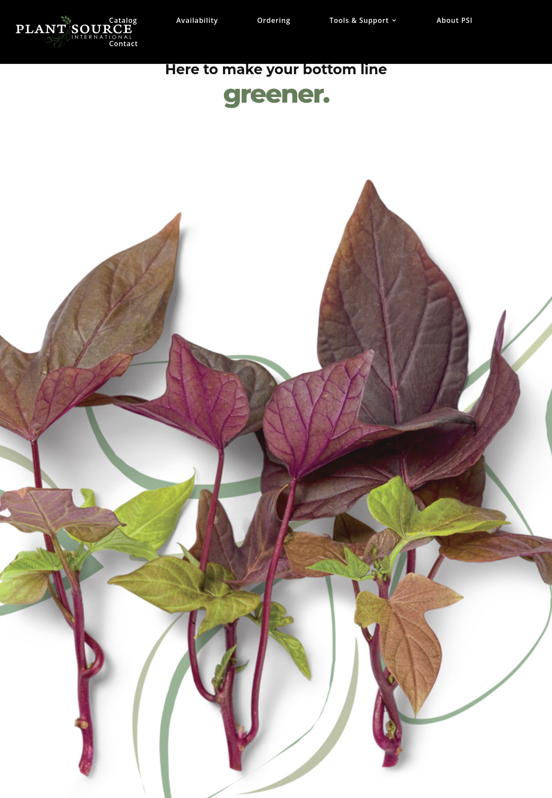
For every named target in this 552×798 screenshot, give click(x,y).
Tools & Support (359, 21)
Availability (197, 21)
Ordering (273, 21)
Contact (123, 44)
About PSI (454, 21)
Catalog (123, 21)
